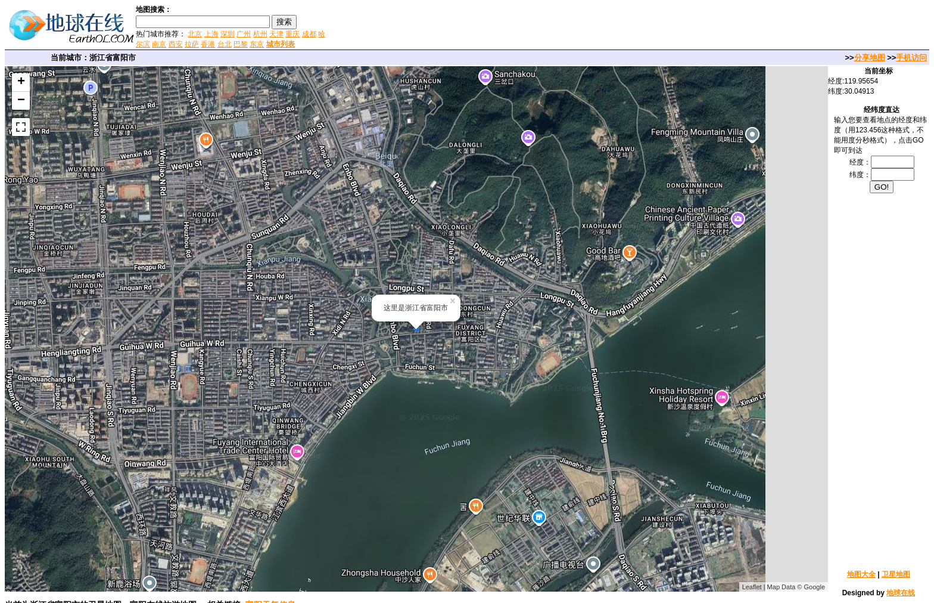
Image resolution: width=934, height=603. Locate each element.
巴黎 (241, 44)
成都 (309, 34)
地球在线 (900, 593)
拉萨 (192, 44)
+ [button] (21, 82)
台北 (224, 44)
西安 (176, 44)
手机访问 (911, 57)
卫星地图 (896, 574)
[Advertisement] (470, 26)
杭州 (260, 34)
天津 (276, 34)
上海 (211, 34)
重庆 (292, 34)
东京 (257, 44)
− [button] (21, 101)
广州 (243, 34)
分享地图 (869, 57)
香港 (208, 44)
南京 (159, 44)
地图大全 (861, 574)
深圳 (227, 34)
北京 (195, 34)
